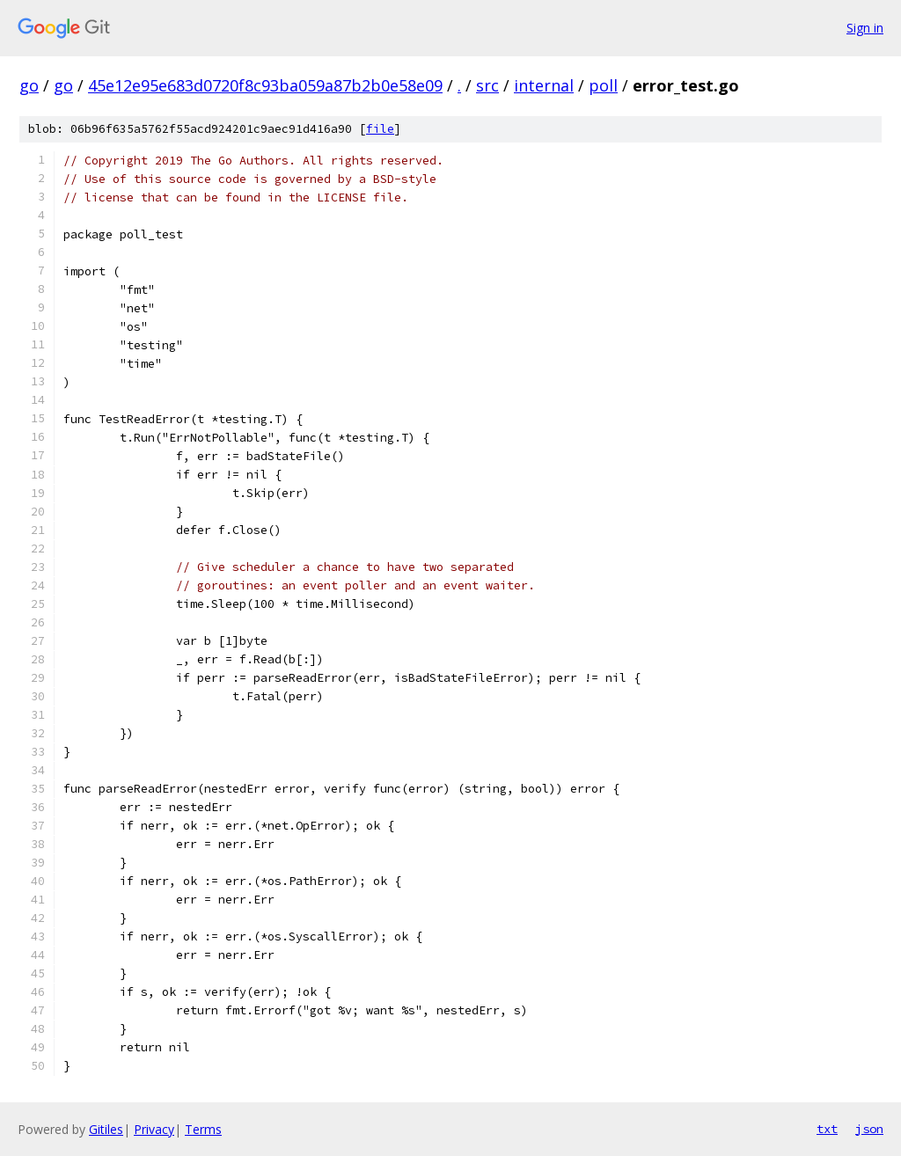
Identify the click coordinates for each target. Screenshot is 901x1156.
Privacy (154, 1129)
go (29, 85)
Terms (203, 1129)
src (487, 85)
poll (603, 85)
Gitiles (106, 1129)
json (869, 1129)
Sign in (864, 27)
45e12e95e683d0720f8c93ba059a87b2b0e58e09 (265, 85)
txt (827, 1129)
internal (544, 85)
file (380, 128)
